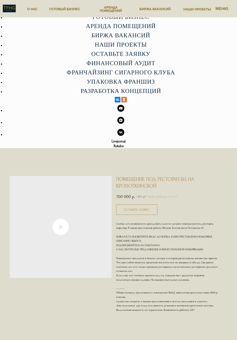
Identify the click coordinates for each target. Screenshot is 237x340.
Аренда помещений (121, 26)
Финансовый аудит (120, 63)
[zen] (120, 122)
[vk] (120, 135)
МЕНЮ (221, 8)
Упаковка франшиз (121, 81)
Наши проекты (121, 44)
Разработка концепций (121, 91)
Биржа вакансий (120, 35)
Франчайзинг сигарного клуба (121, 72)
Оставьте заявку (120, 54)
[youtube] (120, 110)
